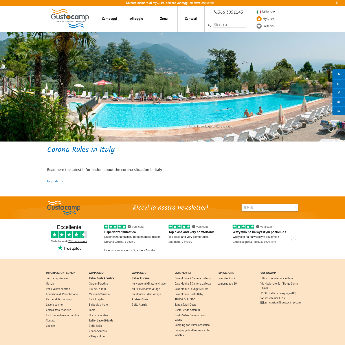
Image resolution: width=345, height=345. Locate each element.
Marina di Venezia (99, 294)
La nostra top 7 (226, 278)
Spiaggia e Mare (98, 304)
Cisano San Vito (98, 331)
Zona (164, 18)
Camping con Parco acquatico (192, 325)
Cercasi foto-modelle (58, 310)
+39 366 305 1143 (274, 298)
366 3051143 (230, 12)
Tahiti (92, 310)
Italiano (267, 11)
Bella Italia (95, 325)
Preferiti (268, 26)
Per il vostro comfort (58, 289)
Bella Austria (139, 304)
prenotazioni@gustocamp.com (282, 302)
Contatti (191, 18)
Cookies (50, 325)
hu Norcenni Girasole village (149, 283)
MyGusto (268, 19)
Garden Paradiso (98, 283)
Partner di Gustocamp (59, 299)
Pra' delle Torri (97, 289)
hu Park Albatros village (146, 289)
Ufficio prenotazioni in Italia (277, 278)
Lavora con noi (54, 304)
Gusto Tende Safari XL (188, 310)
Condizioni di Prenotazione (62, 294)
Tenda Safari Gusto (185, 304)
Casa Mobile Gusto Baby (189, 294)
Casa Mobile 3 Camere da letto (193, 283)
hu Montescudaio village (146, 294)
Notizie (50, 283)
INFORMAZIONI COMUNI (61, 273)
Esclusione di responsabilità (62, 315)
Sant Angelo (96, 299)
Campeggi (109, 18)
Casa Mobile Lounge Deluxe (191, 289)
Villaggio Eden (97, 336)
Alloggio (136, 18)
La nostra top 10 (227, 283)
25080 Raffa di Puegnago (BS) (278, 293)
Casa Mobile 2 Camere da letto (193, 278)
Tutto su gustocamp (57, 278)
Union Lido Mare (98, 315)
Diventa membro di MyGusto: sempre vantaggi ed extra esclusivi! (170, 3)
